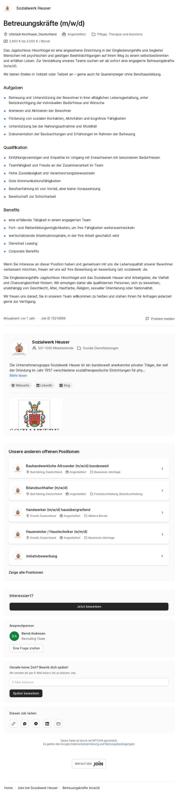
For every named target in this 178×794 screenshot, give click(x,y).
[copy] (13, 724)
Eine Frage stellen (26, 648)
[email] (58, 724)
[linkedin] (47, 724)
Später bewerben (26, 693)
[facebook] (36, 724)
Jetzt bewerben (89, 606)
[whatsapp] (25, 724)
